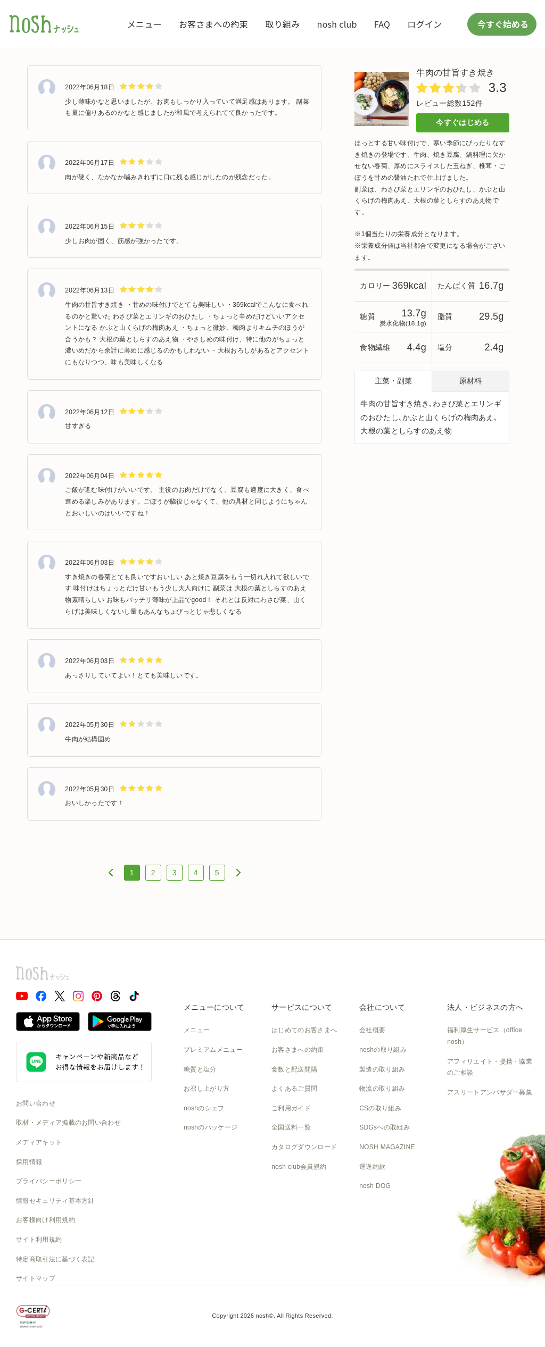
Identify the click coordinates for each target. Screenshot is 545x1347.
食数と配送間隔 (294, 1069)
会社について (382, 1007)
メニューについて (214, 1007)
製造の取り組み (382, 1069)
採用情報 (29, 1162)
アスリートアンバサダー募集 (489, 1092)
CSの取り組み (380, 1108)
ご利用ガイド (291, 1108)
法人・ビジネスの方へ (485, 1007)
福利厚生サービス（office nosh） (484, 1035)
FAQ (382, 24)
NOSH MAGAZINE (387, 1147)
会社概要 (372, 1030)
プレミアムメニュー (213, 1049)
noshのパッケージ (210, 1127)
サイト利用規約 (39, 1239)
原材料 (470, 381)
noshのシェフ (204, 1108)
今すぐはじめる (462, 122)
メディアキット (39, 1142)
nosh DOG (375, 1186)
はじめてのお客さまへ (304, 1030)
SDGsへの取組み (384, 1127)
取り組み (282, 24)
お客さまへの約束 (213, 24)
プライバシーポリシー (48, 1181)
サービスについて (301, 1007)
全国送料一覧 (291, 1127)
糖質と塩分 (200, 1069)
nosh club (337, 24)
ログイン (424, 24)
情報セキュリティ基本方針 (55, 1200)
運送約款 (372, 1166)
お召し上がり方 (206, 1088)
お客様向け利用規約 (45, 1220)
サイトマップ (35, 1278)
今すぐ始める (502, 24)
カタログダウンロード (304, 1147)
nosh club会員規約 (298, 1166)
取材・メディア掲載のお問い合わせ (68, 1122)
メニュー (144, 24)
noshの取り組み (383, 1049)
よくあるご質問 (294, 1088)
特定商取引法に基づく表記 (55, 1259)
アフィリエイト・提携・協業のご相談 (489, 1067)
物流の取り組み (382, 1088)
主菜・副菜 (393, 381)
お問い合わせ (35, 1103)
